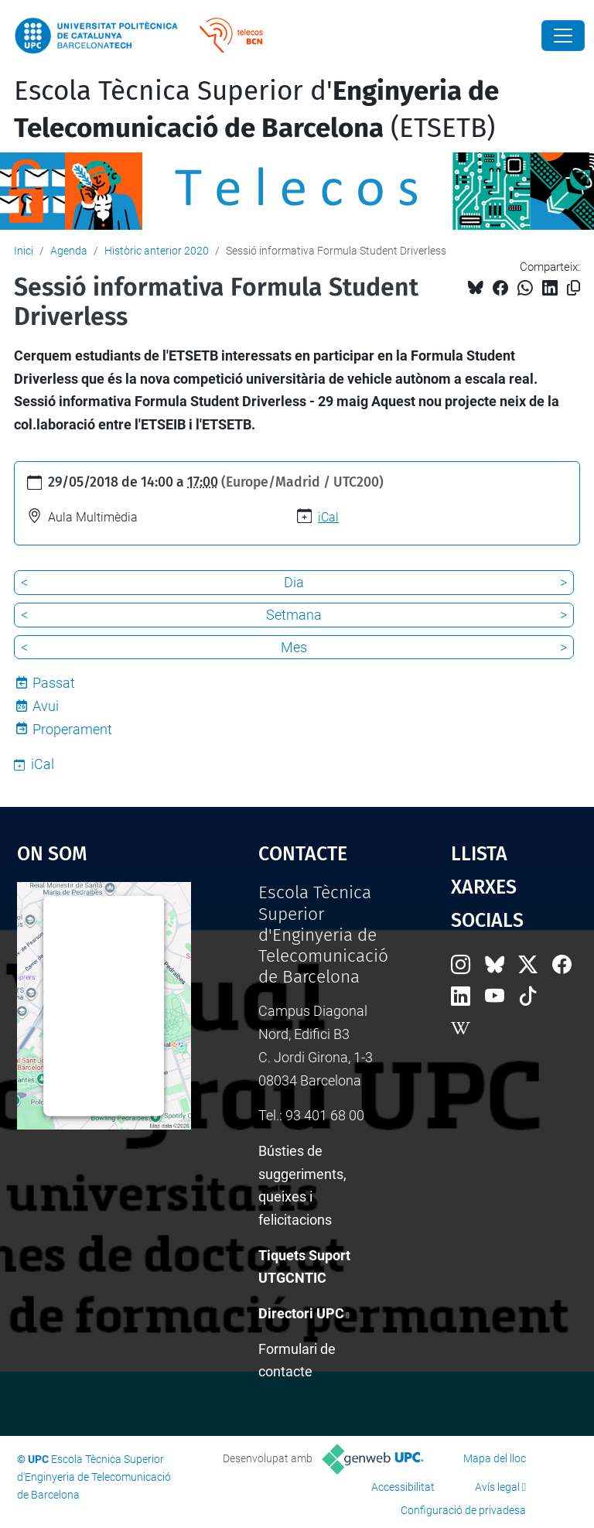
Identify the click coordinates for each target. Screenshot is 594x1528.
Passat (53, 683)
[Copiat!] (573, 288)
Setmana (294, 615)
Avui (45, 706)
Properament (72, 729)
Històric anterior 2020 (156, 250)
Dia (294, 582)
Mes (294, 647)
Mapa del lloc (494, 1458)
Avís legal (497, 1487)
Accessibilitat (403, 1487)
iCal (328, 517)
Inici (23, 250)
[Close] (563, 35)
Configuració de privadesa (463, 1510)
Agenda (68, 250)
